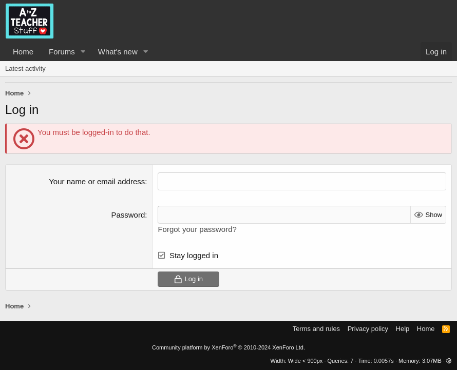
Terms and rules (316, 329)
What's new (118, 51)
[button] (83, 51)
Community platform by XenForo (228, 347)
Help (403, 329)
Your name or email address (97, 181)
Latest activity (25, 68)
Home (23, 51)
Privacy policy (368, 329)
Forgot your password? (197, 229)
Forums (62, 51)
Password (128, 214)
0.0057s (384, 361)
